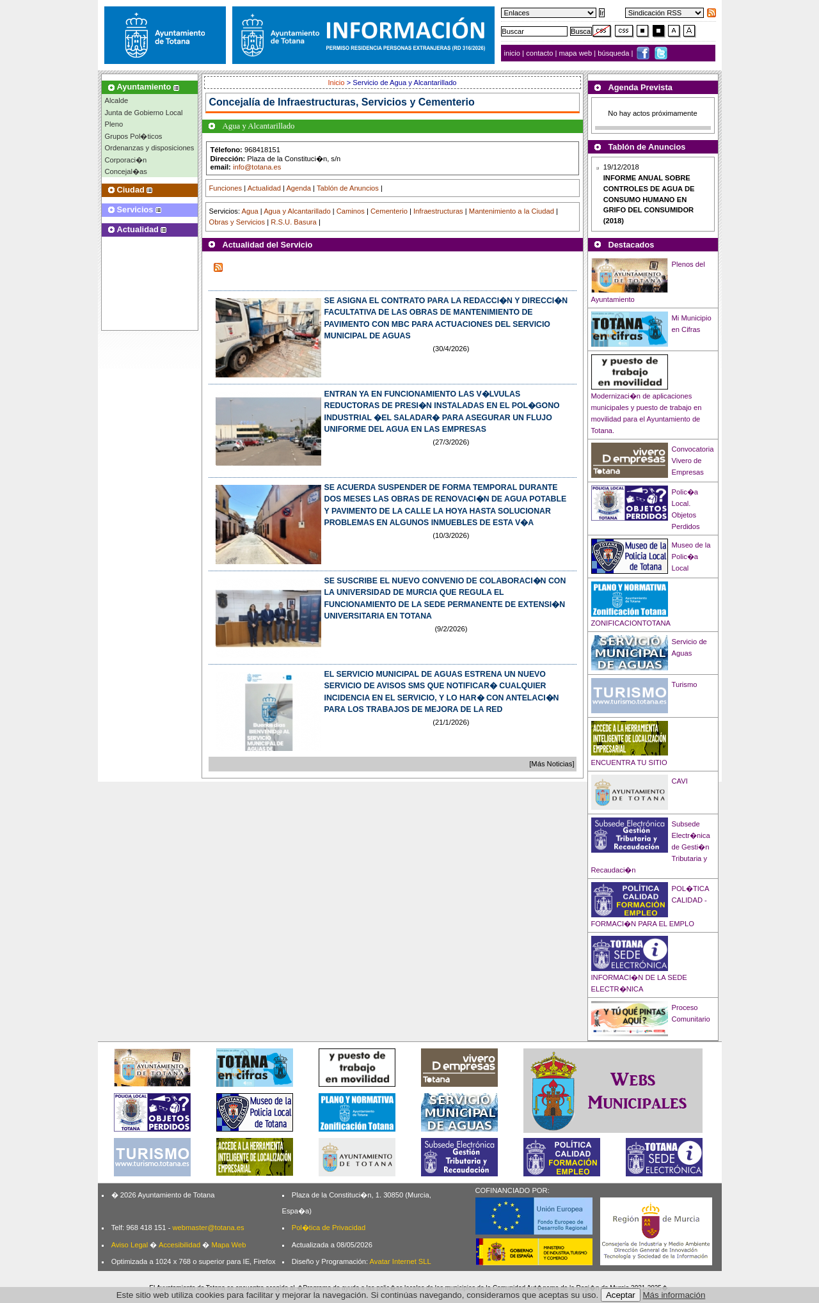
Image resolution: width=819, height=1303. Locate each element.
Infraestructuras (438, 211)
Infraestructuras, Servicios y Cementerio (376, 102)
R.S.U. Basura (294, 222)
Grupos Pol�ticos (134, 136)
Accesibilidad (179, 1245)
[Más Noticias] (551, 764)
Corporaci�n (126, 160)
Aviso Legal (129, 1245)
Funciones (226, 188)
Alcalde (117, 100)
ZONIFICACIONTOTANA (631, 623)
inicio (513, 53)
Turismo (684, 684)
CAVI (680, 781)
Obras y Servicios (237, 222)
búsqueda (614, 53)
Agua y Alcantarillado (297, 211)
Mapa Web (228, 1245)
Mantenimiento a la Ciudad (511, 211)
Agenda (298, 188)
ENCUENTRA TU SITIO (629, 762)
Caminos (351, 211)
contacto (539, 53)
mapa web (576, 53)
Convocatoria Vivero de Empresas (693, 460)
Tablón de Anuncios (348, 188)
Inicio (337, 82)
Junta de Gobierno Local (144, 112)
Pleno (114, 124)
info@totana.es (257, 167)
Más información (674, 1295)
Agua (249, 211)
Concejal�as (126, 171)
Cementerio (389, 211)
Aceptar (620, 1295)
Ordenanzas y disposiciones (150, 148)
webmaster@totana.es (208, 1227)
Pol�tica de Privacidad (328, 1227)
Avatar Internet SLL (400, 1261)
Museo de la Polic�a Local (691, 556)
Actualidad (264, 188)
